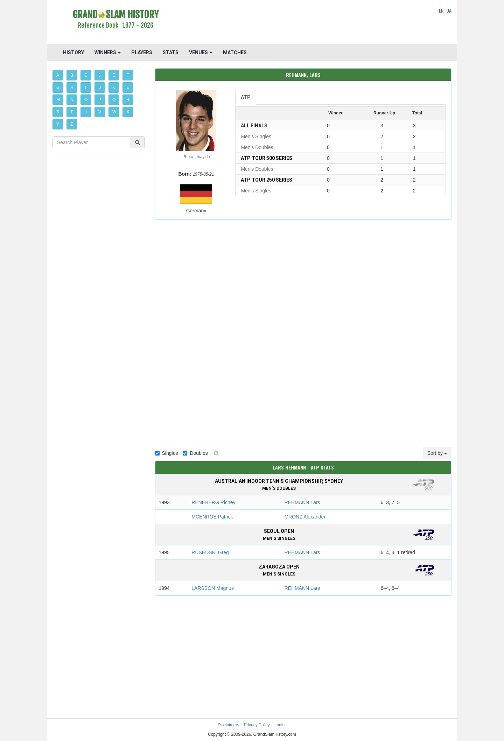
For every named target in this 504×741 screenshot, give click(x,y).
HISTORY (73, 52)
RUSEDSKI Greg (210, 552)
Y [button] (57, 124)
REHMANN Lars (302, 502)
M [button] (58, 99)
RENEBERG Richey (213, 502)
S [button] (57, 112)
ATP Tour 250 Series (266, 180)
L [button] (128, 87)
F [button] (127, 75)
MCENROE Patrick (212, 517)
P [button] (99, 99)
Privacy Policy (257, 724)
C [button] (86, 75)
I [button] (85, 87)
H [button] (72, 87)
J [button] (100, 87)
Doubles (195, 453)
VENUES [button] (200, 52)
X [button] (127, 112)
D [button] (100, 75)
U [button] (86, 112)
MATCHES (235, 52)
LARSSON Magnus (212, 588)
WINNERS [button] (107, 52)
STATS (170, 52)
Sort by (437, 453)
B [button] (71, 75)
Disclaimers (228, 724)
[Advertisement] (303, 22)
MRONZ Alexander (304, 517)
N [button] (72, 99)
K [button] (113, 87)
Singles (166, 453)
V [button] (99, 112)
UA (448, 10)
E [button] (113, 75)
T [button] (71, 112)
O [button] (86, 99)
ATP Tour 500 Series (266, 158)
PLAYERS (141, 52)
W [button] (114, 112)
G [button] (57, 87)
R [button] (128, 99)
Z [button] (71, 124)
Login (279, 724)
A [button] (57, 75)
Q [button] (113, 99)
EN (441, 10)
